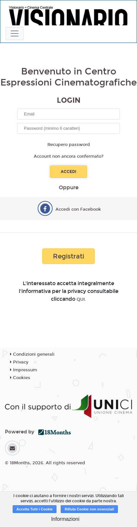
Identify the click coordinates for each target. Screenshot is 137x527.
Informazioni (65, 519)
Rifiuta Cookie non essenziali (89, 509)
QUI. (81, 299)
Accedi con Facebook (78, 209)
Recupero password (68, 144)
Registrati (68, 256)
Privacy (19, 362)
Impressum (23, 370)
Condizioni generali (32, 354)
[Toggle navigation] (15, 33)
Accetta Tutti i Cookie (35, 509)
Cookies (20, 377)
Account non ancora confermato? (69, 156)
